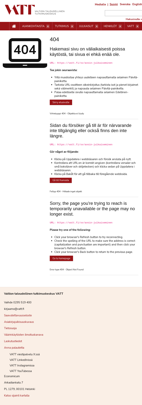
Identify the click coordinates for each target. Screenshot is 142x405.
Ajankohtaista (33, 26)
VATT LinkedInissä (18, 360)
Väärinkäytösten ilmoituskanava (23, 335)
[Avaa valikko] (47, 26)
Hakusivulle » (134, 19)
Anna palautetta (14, 348)
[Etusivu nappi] (14, 26)
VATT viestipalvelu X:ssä (22, 354)
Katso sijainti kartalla (16, 395)
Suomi (114, 4)
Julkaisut (86, 26)
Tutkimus (62, 26)
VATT (130, 26)
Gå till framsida (61, 180)
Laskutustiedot (13, 341)
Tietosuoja (10, 328)
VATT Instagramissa (19, 365)
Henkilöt (110, 26)
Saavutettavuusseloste (18, 315)
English (137, 4)
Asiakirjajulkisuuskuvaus (19, 322)
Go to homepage (61, 258)
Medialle (100, 4)
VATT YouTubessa (18, 371)
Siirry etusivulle (61, 102)
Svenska (125, 4)
